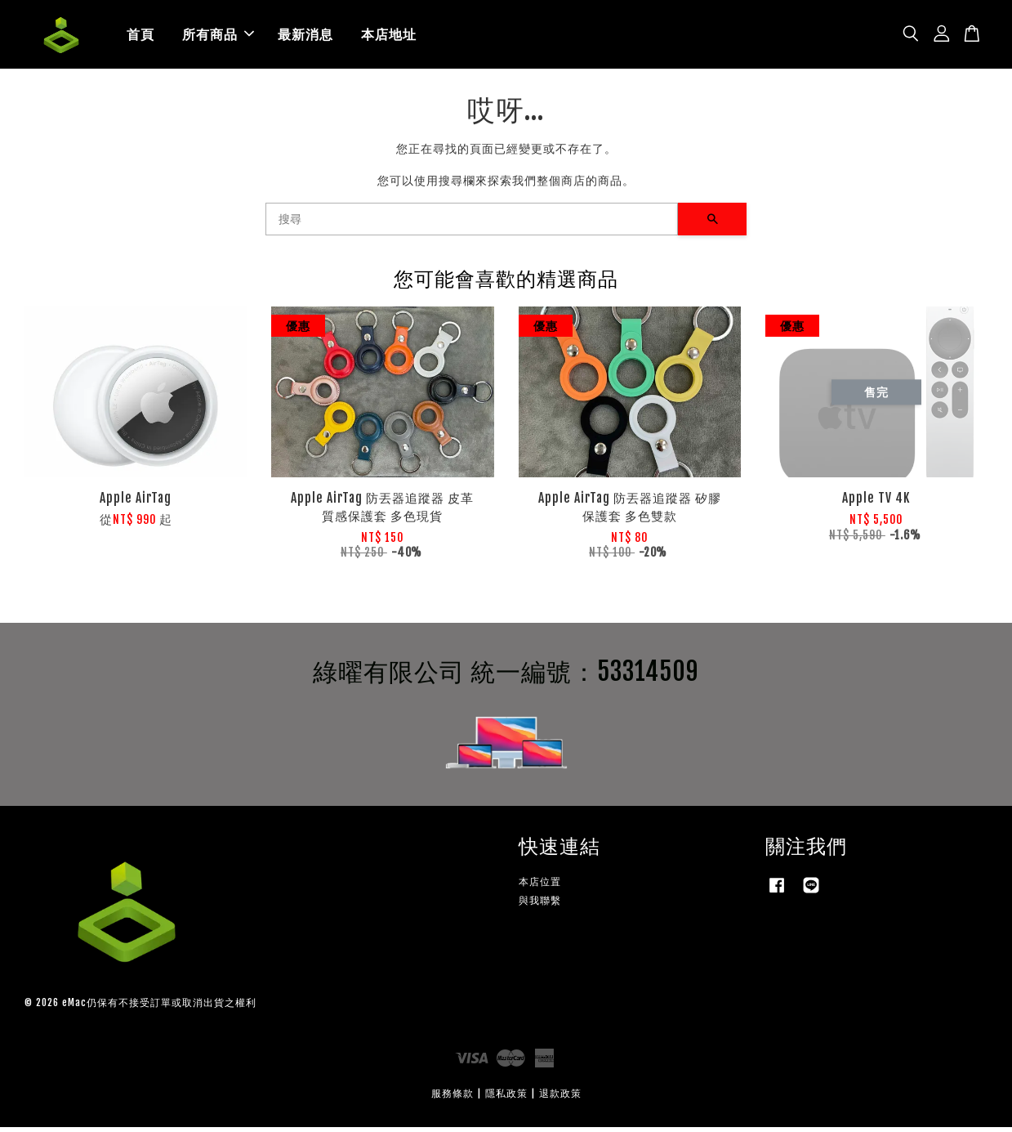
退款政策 (560, 1098)
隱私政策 (506, 1098)
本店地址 (389, 37)
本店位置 (540, 886)
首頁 (140, 37)
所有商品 (218, 37)
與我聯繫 (540, 905)
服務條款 (452, 1098)
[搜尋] (472, 224)
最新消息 (305, 37)
